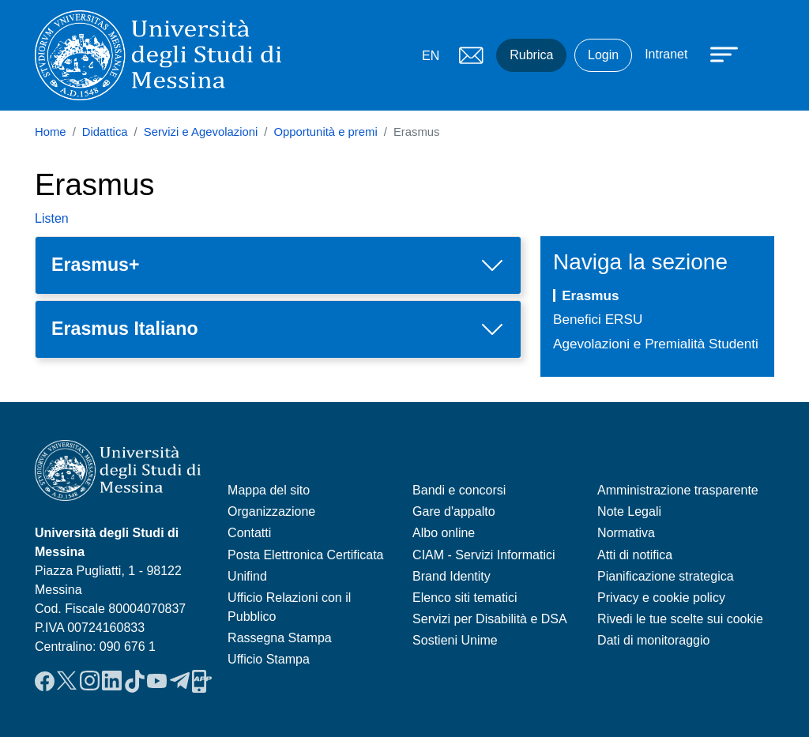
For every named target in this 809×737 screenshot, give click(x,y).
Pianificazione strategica (665, 576)
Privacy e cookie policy (661, 597)
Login (603, 55)
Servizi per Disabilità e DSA (489, 619)
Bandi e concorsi (459, 490)
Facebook (45, 681)
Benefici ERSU (597, 319)
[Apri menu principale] (716, 53)
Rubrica (531, 55)
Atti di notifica (634, 555)
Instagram (90, 681)
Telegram (180, 681)
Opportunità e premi (325, 132)
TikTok (135, 681)
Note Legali (629, 511)
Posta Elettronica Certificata (305, 555)
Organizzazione (271, 511)
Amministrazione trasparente (677, 490)
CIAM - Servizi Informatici (483, 555)
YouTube (157, 681)
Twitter (67, 681)
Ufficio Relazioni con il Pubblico (289, 607)
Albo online (443, 533)
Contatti (249, 533)
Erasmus (590, 295)
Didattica (105, 132)
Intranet (666, 54)
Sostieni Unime (455, 640)
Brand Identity (451, 576)
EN (430, 55)
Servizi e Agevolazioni (201, 132)
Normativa (626, 533)
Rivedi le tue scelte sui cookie (680, 619)
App (202, 681)
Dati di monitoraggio (653, 640)
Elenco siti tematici (464, 597)
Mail (471, 55)
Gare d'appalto (453, 511)
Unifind (247, 576)
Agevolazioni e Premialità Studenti (655, 344)
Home (50, 132)
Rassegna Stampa (280, 638)
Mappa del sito (269, 490)
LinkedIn (112, 681)
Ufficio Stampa (269, 659)
